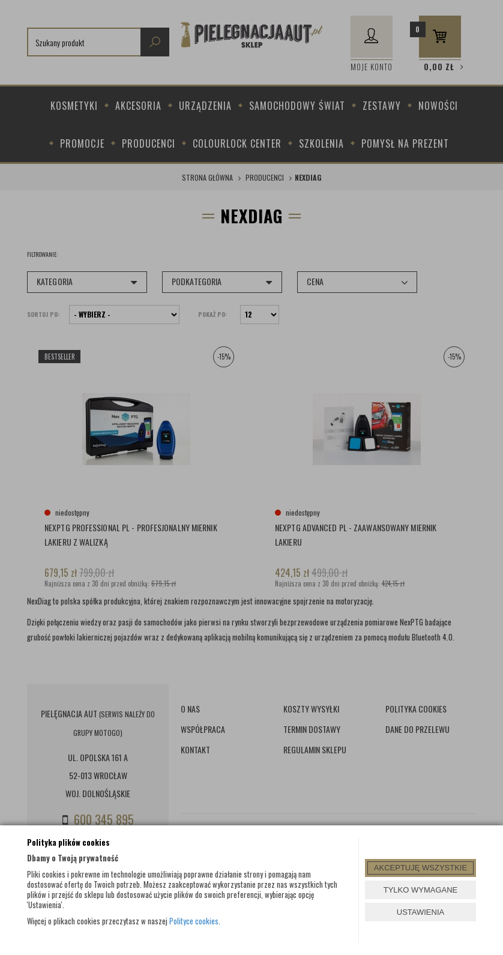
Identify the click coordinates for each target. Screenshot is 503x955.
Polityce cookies (193, 921)
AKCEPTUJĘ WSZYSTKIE (420, 867)
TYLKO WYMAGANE (421, 889)
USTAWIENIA (420, 912)
